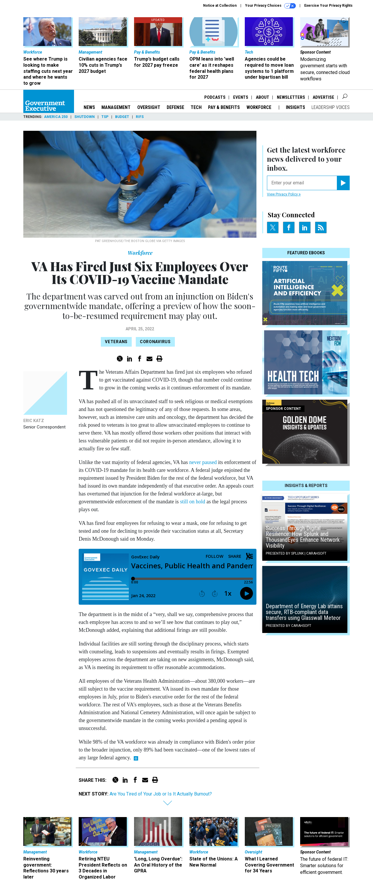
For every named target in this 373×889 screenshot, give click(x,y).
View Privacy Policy (284, 194)
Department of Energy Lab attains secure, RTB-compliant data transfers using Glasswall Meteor (304, 612)
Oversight (148, 107)
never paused (203, 462)
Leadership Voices (331, 107)
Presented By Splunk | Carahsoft (296, 553)
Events (240, 97)
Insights (295, 107)
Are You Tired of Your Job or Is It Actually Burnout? (161, 794)
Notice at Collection (220, 5)
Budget (122, 117)
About (262, 97)
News (89, 107)
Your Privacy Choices (270, 5)
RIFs (140, 117)
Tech (196, 107)
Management (116, 107)
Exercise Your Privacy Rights (328, 5)
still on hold (192, 502)
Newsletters (291, 97)
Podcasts (215, 97)
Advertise (323, 97)
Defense (175, 107)
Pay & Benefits (224, 107)
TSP (104, 117)
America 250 (56, 117)
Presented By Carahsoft (288, 626)
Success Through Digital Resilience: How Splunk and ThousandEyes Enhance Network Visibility (303, 537)
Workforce (259, 107)
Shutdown (84, 117)
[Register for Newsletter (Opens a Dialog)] (343, 183)
